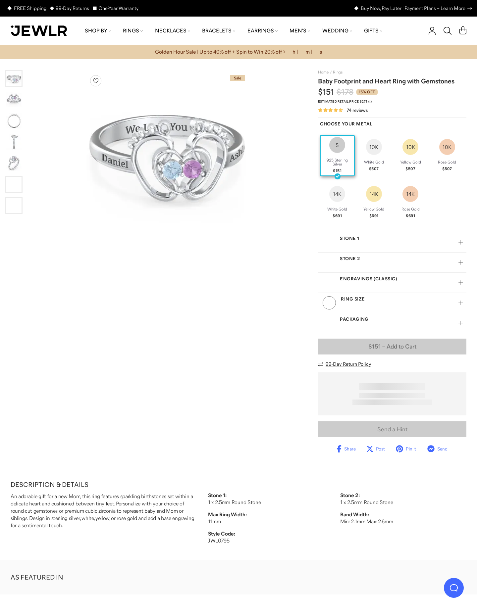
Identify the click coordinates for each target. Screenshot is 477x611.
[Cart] (462, 31)
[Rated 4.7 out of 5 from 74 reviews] (343, 110)
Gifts (373, 30)
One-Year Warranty (118, 8)
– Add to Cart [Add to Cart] (392, 346)
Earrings (262, 30)
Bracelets (218, 30)
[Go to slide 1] (14, 78)
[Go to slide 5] (14, 163)
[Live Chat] (454, 588)
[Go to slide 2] (14, 99)
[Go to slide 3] (14, 120)
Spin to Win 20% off (259, 51)
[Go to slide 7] (14, 205)
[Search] (447, 31)
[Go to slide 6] (14, 184)
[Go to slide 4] (14, 142)
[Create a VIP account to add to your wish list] (95, 80)
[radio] (337, 155)
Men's (300, 30)
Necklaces (172, 30)
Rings (133, 30)
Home (323, 72)
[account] (432, 31)
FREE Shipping (30, 8)
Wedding (337, 30)
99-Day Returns (72, 8)
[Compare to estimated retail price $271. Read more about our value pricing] (345, 102)
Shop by (98, 30)
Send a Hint (392, 429)
